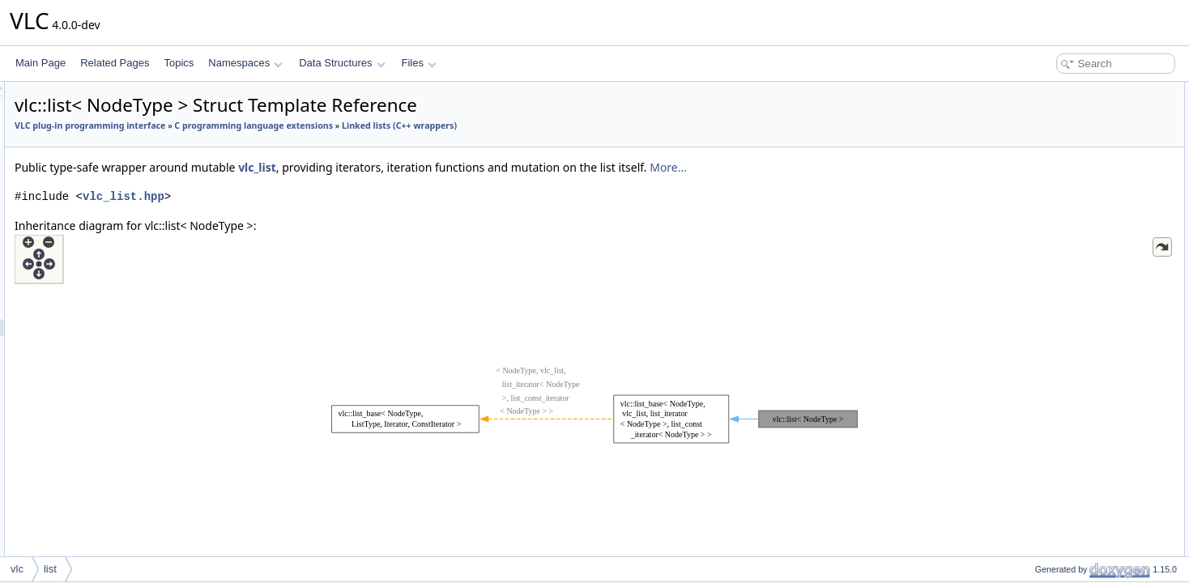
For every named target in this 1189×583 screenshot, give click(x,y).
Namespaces (245, 63)
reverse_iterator (1055, 162)
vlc (17, 569)
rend (1031, 411)
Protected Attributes (1050, 482)
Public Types (1035, 90)
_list (1029, 500)
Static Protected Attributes (1064, 536)
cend (1031, 375)
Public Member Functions (1063, 215)
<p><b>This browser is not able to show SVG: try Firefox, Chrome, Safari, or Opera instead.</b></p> (597, 417)
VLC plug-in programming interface (292, 125)
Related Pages (114, 63)
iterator (1036, 108)
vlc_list (460, 185)
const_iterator (1050, 126)
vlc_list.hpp (326, 214)
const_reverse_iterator (1069, 179)
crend (1033, 447)
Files (419, 63)
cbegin (1035, 358)
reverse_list (1046, 197)
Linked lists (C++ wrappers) (274, 143)
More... (870, 185)
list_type (1039, 144)
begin (1033, 322)
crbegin (1037, 429)
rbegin (1034, 393)
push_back (1044, 286)
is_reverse (1043, 554)
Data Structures (342, 63)
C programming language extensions (456, 125)
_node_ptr (1043, 518)
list (1027, 233)
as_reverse (1045, 304)
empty (1034, 464)
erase (1033, 251)
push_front (1044, 268)
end (1029, 340)
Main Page (40, 63)
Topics (179, 63)
